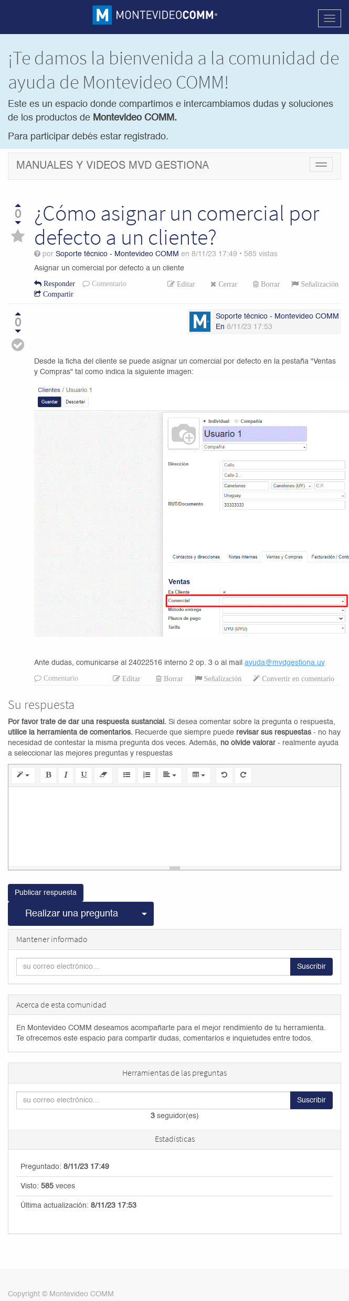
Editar (185, 284)
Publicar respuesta (46, 893)
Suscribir (311, 966)
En (220, 327)
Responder (58, 283)
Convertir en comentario (297, 678)
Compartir (57, 294)
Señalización (319, 284)
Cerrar (226, 284)
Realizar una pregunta (71, 914)
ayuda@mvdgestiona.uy (285, 662)
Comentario (108, 283)
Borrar (269, 284)
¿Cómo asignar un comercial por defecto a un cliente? (176, 224)
